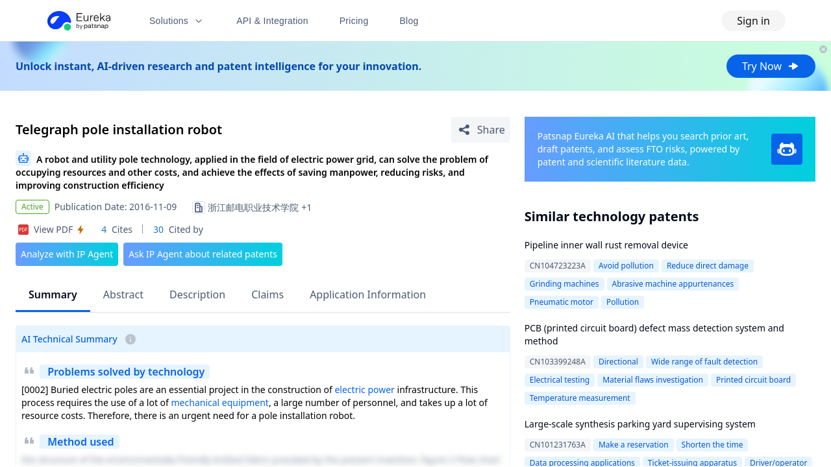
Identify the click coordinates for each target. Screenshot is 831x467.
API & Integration (272, 21)
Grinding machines (564, 283)
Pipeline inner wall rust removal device (606, 245)
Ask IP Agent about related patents (203, 254)
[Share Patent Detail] (480, 130)
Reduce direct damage (708, 265)
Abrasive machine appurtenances (673, 283)
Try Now (771, 66)
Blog (409, 21)
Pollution (622, 301)
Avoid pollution (626, 265)
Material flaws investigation (652, 379)
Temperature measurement (580, 397)
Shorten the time (712, 444)
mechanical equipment (220, 402)
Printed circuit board (753, 379)
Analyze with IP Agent (67, 254)
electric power (364, 389)
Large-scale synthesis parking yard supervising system (640, 424)
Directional (618, 361)
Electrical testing (559, 379)
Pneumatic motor (561, 301)
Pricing (354, 21)
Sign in (753, 21)
